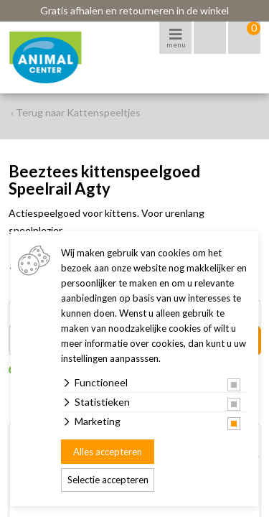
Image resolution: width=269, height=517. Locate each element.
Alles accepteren (107, 451)
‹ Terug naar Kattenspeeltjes (76, 112)
